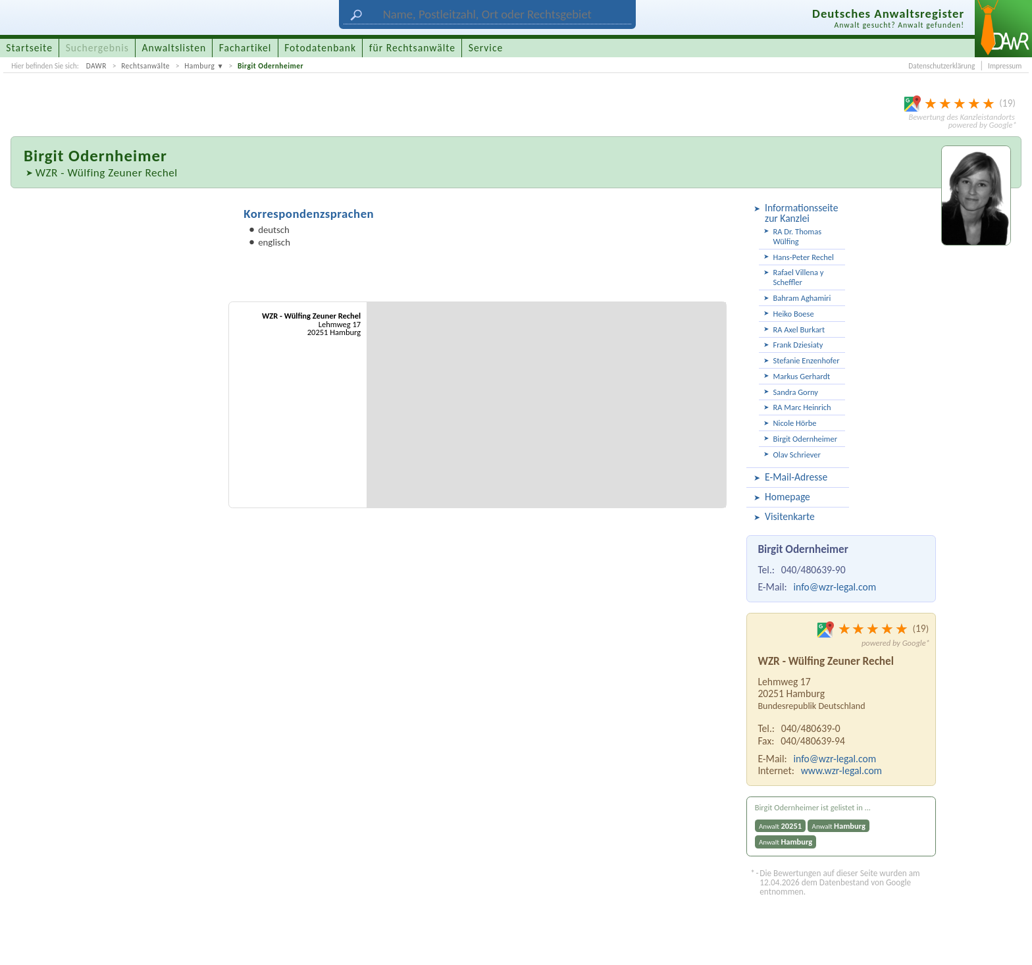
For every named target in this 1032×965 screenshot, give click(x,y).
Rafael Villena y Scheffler (798, 277)
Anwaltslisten (174, 47)
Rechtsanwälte (145, 65)
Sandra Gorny (795, 392)
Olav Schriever (797, 454)
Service (486, 47)
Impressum (1004, 65)
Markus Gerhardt (802, 376)
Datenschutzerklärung (941, 65)
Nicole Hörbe (795, 423)
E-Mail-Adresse (796, 477)
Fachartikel (245, 47)
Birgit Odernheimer (270, 65)
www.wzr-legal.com (841, 770)
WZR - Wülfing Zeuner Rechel (107, 173)
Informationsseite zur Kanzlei (801, 212)
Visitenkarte (790, 516)
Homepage (787, 496)
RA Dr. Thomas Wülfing (797, 236)
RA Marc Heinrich (802, 407)
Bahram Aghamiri (802, 298)
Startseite (29, 47)
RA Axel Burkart (799, 329)
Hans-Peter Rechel (803, 257)
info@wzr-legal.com (834, 587)
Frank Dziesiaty (798, 345)
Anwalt (780, 826)
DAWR (96, 65)
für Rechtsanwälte (412, 47)
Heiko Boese (793, 314)
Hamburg (199, 65)
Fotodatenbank (320, 47)
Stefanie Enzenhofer (806, 360)
